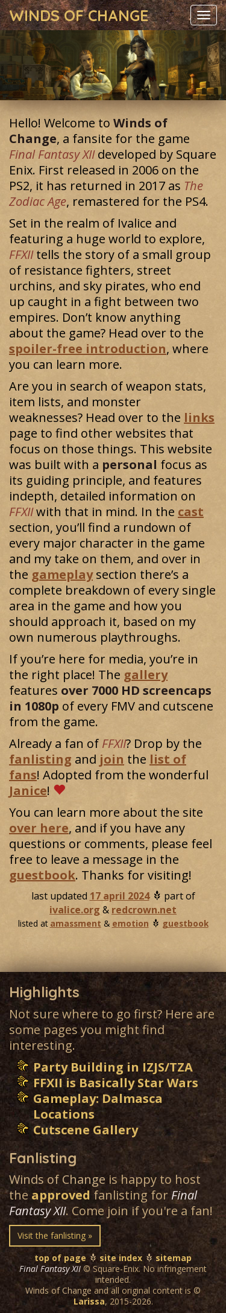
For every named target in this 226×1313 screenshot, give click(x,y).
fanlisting (40, 759)
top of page (60, 1257)
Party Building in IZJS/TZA (113, 1067)
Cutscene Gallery (85, 1130)
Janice (28, 790)
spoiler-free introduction (87, 348)
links (199, 417)
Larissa (89, 1301)
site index (120, 1257)
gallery (146, 674)
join (111, 759)
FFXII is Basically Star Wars (115, 1083)
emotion (130, 923)
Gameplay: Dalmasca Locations (98, 1106)
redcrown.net (144, 909)
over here (39, 828)
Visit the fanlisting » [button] (54, 1235)
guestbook (42, 875)
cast (191, 511)
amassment (75, 923)
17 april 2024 (119, 895)
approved (60, 1195)
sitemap (173, 1257)
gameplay (62, 574)
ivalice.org (74, 909)
